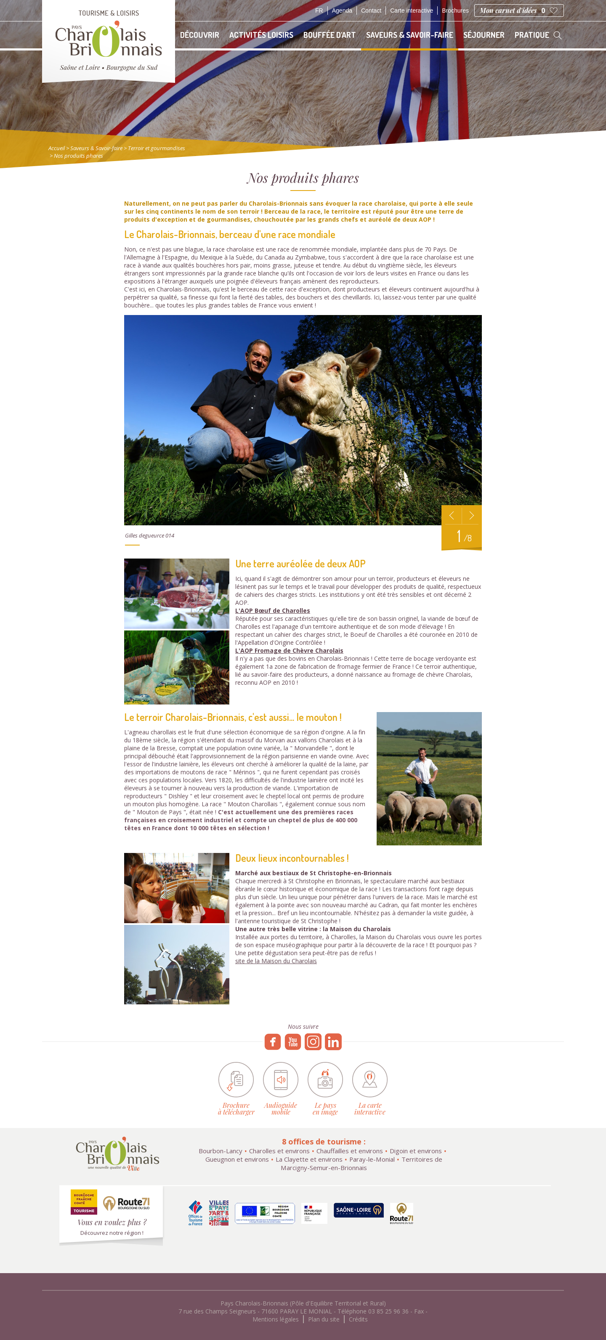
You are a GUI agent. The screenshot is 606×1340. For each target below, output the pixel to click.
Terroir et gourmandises (156, 148)
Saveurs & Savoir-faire (409, 34)
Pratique (532, 34)
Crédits (358, 1319)
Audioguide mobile (280, 1108)
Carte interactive (411, 10)
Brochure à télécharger (236, 1108)
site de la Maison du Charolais (276, 961)
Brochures (455, 10)
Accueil (56, 148)
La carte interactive (369, 1108)
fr (319, 10)
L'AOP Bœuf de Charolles (272, 610)
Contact (371, 10)
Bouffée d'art (329, 34)
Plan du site (324, 1319)
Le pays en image (325, 1108)
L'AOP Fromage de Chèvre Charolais (289, 650)
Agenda (342, 10)
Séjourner (484, 34)
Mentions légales (275, 1319)
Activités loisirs (261, 34)
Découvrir (199, 34)
